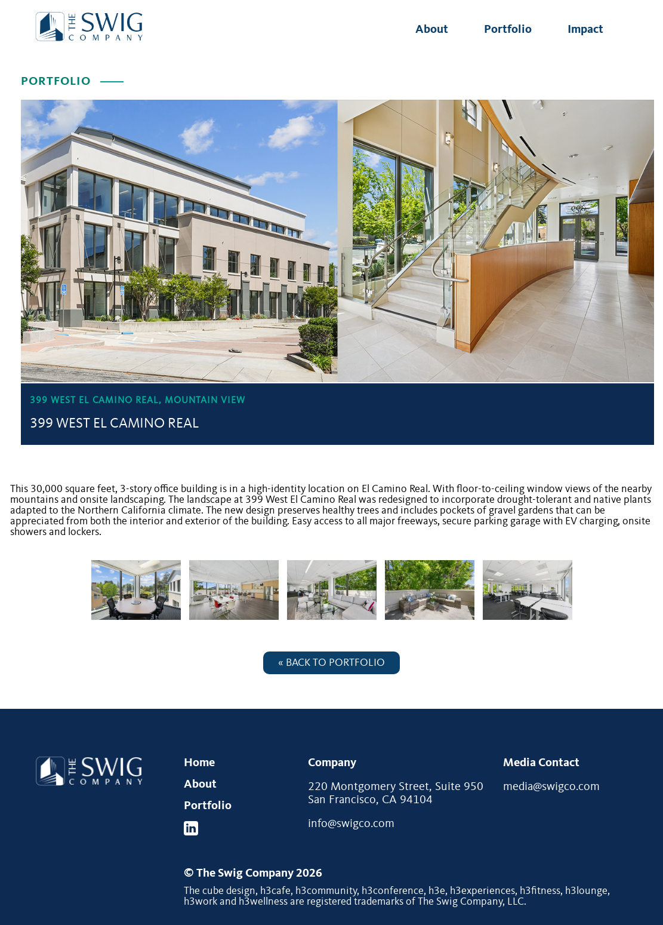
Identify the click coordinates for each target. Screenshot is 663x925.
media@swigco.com (551, 787)
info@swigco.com (351, 824)
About (431, 30)
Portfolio (508, 30)
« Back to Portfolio (331, 662)
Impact (585, 30)
